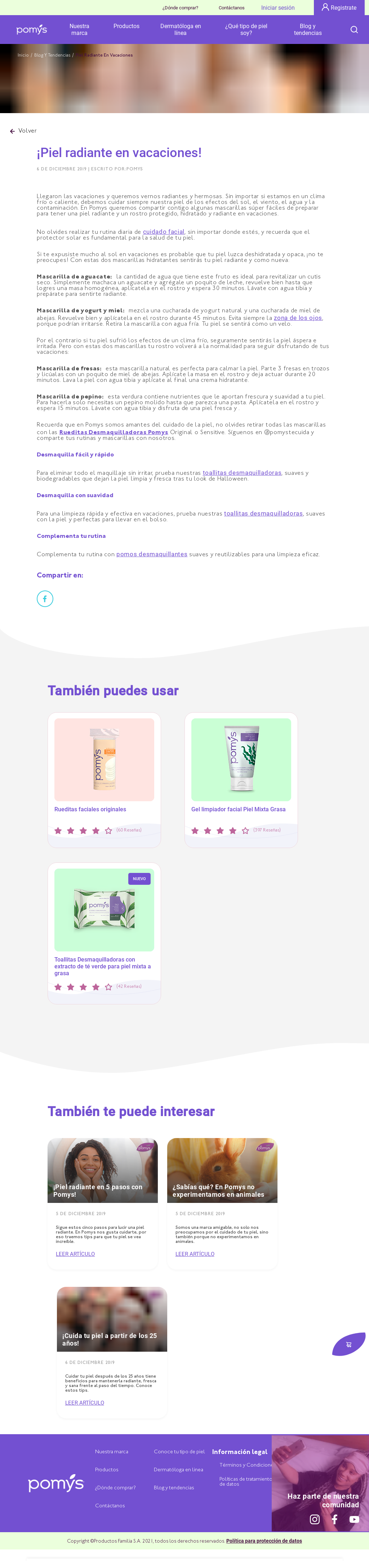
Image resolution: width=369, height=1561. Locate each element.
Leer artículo (75, 1254)
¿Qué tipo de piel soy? (246, 29)
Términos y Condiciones (247, 1465)
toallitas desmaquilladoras (242, 472)
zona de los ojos (298, 317)
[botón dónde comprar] (349, 1344)
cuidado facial (164, 231)
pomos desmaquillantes (151, 554)
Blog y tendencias (308, 29)
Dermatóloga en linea (178, 1470)
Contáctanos (232, 7)
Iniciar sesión (278, 7)
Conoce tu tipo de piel (179, 1452)
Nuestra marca (79, 29)
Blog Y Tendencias (52, 55)
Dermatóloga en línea (180, 29)
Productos (126, 26)
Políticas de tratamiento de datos (245, 1482)
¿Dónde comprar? (180, 7)
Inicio (23, 55)
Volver (23, 131)
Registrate (339, 7)
